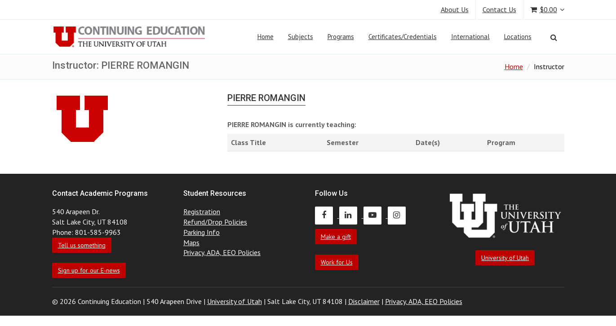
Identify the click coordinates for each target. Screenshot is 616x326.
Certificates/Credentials (402, 36)
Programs (341, 36)
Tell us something (82, 245)
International (470, 36)
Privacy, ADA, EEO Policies (222, 252)
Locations (518, 36)
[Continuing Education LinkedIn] (351, 215)
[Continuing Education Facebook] (327, 215)
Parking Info (201, 232)
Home (265, 36)
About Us (455, 9)
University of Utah (505, 258)
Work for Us (337, 262)
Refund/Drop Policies (215, 221)
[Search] (553, 37)
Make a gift (336, 237)
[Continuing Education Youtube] (375, 215)
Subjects (300, 36)
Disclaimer (364, 301)
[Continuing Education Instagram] (399, 215)
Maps (191, 242)
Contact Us (499, 9)
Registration (201, 211)
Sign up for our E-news (89, 270)
